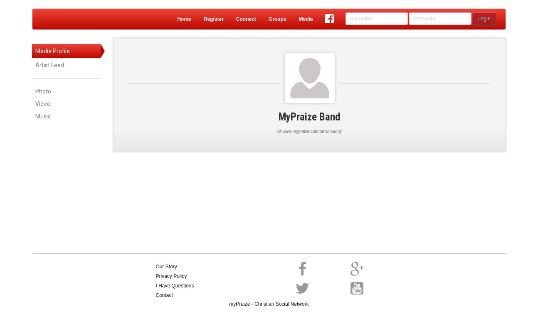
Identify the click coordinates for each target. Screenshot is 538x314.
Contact (164, 295)
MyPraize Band (310, 117)
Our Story (166, 267)
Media (306, 19)
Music (43, 116)
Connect (246, 19)
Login (484, 18)
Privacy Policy (171, 276)
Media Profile (52, 51)
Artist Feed (49, 65)
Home (184, 19)
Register (214, 19)
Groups (277, 19)
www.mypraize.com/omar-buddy (312, 131)
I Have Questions (175, 286)
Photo (43, 91)
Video (42, 104)
